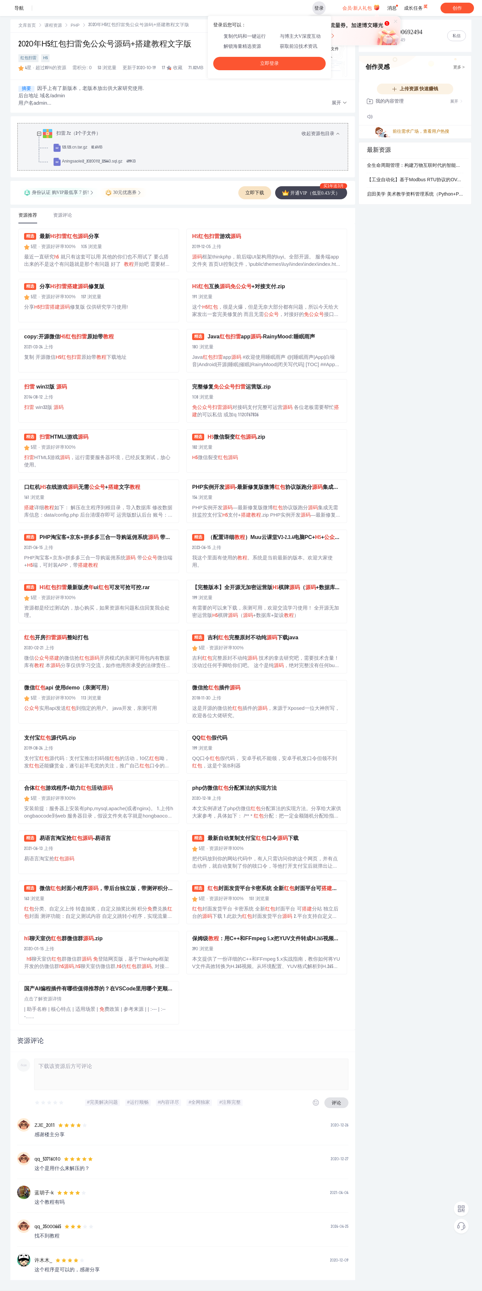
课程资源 (53, 26)
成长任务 (416, 7)
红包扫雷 (28, 58)
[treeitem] (188, 147)
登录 (319, 8)
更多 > (459, 68)
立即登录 (269, 63)
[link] (27, 25)
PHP (75, 26)
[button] (339, 103)
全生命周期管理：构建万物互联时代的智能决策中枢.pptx (415, 166)
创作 (457, 8)
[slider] (49, 1102)
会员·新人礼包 (361, 7)
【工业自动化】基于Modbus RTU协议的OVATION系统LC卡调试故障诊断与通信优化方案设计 (415, 180)
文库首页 (27, 26)
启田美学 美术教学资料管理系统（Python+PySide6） (415, 194)
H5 (45, 58)
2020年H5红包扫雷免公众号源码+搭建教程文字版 (104, 45)
